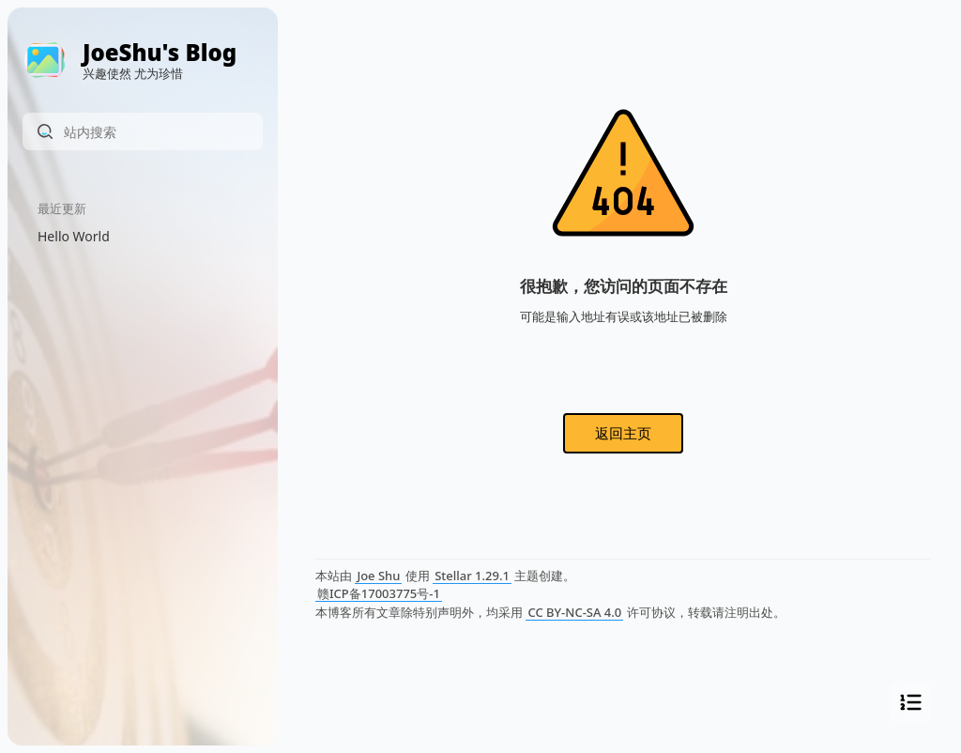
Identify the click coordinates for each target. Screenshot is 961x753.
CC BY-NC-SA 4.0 (574, 612)
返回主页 (623, 432)
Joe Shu (378, 575)
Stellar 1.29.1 (472, 575)
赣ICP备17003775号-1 (378, 593)
